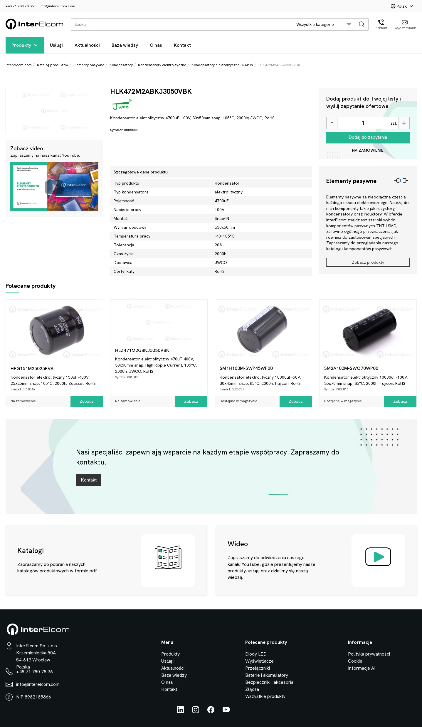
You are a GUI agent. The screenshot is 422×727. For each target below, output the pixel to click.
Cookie (355, 661)
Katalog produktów (52, 65)
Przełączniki (257, 668)
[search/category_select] (324, 24)
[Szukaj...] (180, 24)
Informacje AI (361, 668)
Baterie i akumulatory (266, 675)
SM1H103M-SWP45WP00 (246, 368)
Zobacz (87, 401)
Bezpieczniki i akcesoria (269, 682)
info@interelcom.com (57, 6)
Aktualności (87, 45)
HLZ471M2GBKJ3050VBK (142, 350)
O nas (156, 45)
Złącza (252, 689)
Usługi (56, 45)
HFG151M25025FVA (32, 368)
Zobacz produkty (368, 262)
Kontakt (182, 45)
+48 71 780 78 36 (20, 6)
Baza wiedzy (125, 45)
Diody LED (256, 654)
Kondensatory (121, 65)
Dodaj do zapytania (368, 137)
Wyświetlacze (259, 661)
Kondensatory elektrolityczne (162, 65)
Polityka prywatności (369, 654)
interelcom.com (19, 65)
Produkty (24, 45)
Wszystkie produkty (265, 696)
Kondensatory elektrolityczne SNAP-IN (222, 65)
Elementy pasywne (88, 65)
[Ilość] (363, 123)
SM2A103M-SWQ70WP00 (351, 368)
